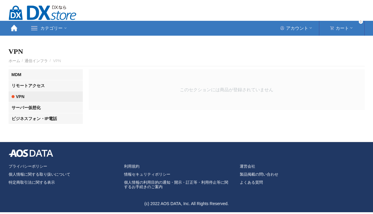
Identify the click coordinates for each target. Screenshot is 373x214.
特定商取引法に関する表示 (32, 182)
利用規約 (131, 166)
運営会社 (247, 166)
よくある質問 (251, 182)
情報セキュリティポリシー (147, 174)
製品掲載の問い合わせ (259, 174)
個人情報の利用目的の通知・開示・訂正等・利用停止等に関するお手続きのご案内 (176, 184)
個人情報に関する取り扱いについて (39, 174)
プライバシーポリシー (28, 166)
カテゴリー (51, 28)
